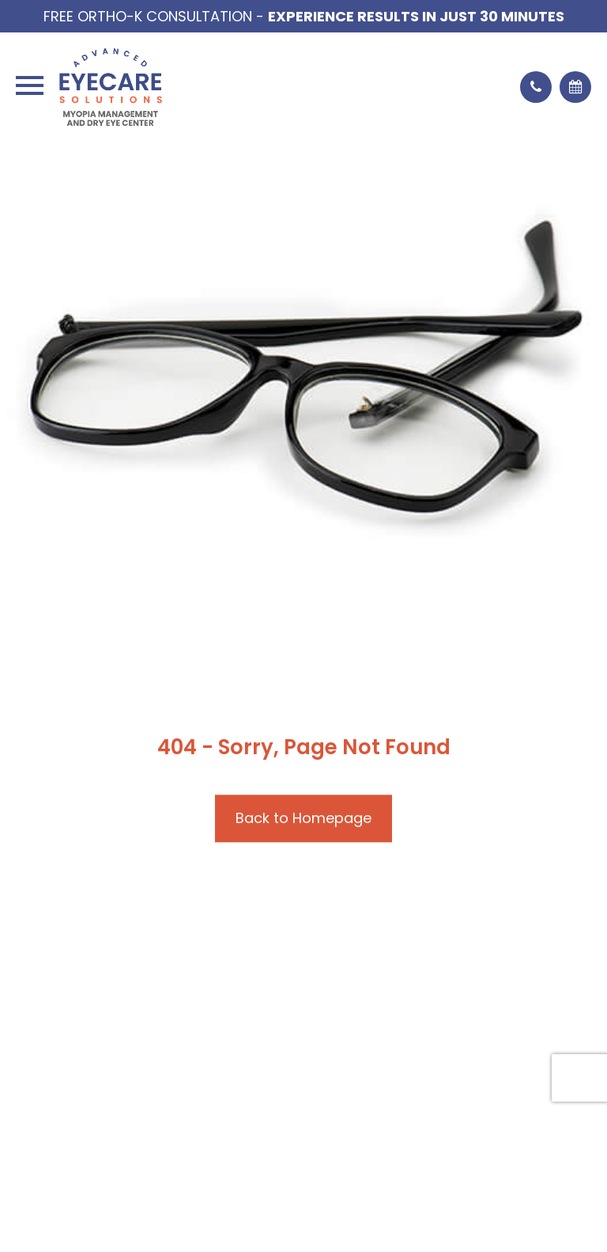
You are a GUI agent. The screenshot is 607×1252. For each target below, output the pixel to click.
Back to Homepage (303, 818)
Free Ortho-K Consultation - (303, 16)
